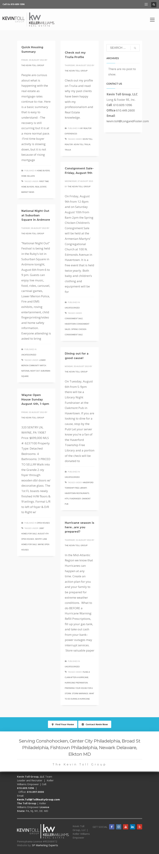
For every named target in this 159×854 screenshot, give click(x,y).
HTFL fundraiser (73, 499)
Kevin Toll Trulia (82, 144)
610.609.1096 (122, 105)
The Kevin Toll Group (32, 65)
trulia (68, 150)
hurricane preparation (76, 683)
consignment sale (74, 319)
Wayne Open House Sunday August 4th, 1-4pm (35, 399)
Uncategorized (72, 308)
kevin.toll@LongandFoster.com (128, 121)
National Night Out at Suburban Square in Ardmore (35, 215)
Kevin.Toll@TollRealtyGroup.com (38, 799)
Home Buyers (43, 171)
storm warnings (80, 694)
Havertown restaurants (77, 493)
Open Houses (43, 523)
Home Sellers (28, 176)
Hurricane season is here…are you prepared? (79, 527)
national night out (30, 371)
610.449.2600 (125, 110)
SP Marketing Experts (45, 845)
